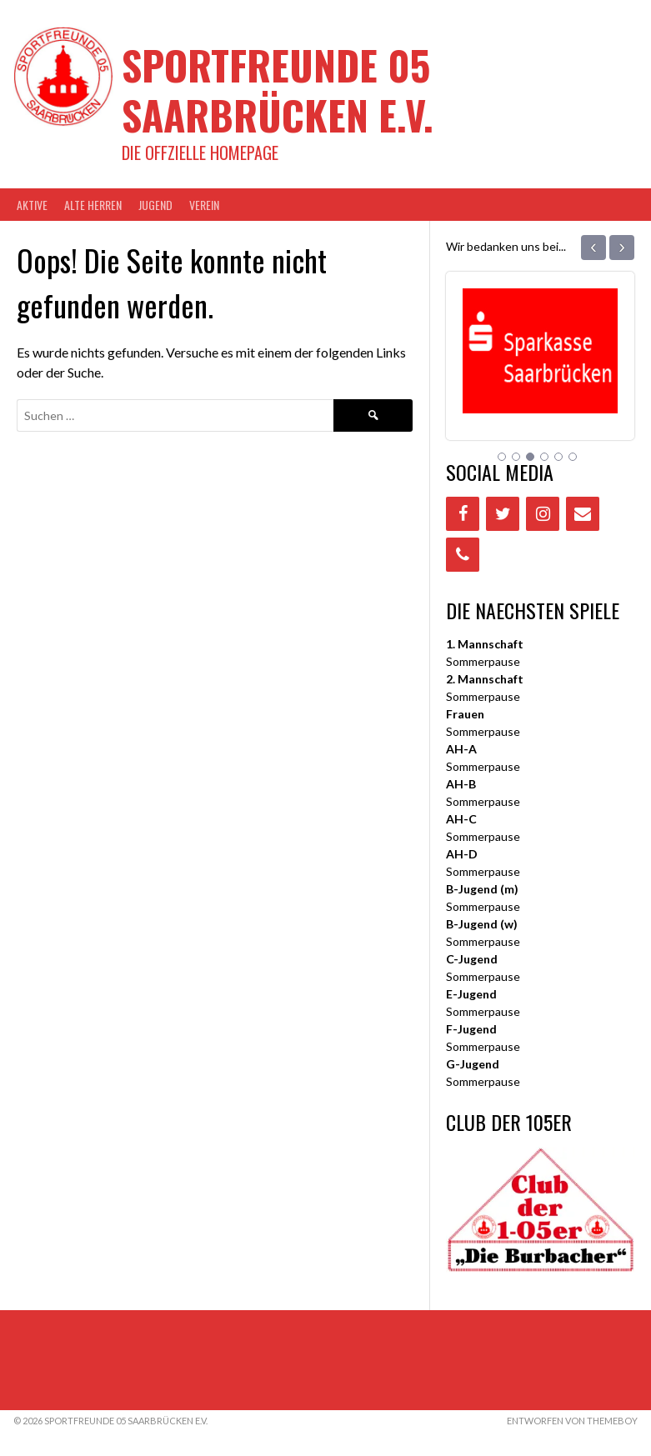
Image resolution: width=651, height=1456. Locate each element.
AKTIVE (32, 204)
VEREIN (204, 204)
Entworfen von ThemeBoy (572, 1420)
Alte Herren (93, 204)
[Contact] (582, 514)
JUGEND (155, 204)
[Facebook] (462, 514)
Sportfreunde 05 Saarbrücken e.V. (277, 89)
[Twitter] (502, 514)
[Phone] (462, 555)
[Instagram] (542, 514)
